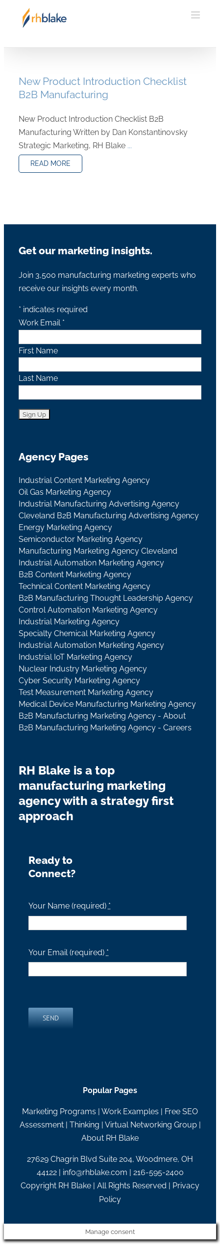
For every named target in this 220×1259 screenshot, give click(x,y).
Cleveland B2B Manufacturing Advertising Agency (109, 515)
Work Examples (130, 1111)
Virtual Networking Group (151, 1124)
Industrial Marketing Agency (69, 621)
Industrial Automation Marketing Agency (91, 562)
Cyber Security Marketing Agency (79, 680)
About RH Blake (110, 1138)
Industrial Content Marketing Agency (84, 480)
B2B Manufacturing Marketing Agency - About (102, 716)
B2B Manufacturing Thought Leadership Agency (106, 598)
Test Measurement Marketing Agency (86, 692)
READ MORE (50, 163)
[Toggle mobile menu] (196, 15)
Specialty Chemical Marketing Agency (87, 633)
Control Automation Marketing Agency (88, 610)
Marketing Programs (59, 1111)
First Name (38, 350)
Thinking (84, 1124)
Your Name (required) (69, 906)
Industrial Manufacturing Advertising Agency (99, 504)
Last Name (38, 378)
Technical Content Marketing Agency (84, 586)
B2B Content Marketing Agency (75, 574)
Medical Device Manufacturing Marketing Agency (107, 704)
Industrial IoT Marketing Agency (75, 657)
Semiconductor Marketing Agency (81, 539)
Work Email (42, 322)
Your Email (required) (68, 952)
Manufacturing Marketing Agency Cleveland (98, 551)
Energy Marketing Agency (65, 527)
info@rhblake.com (95, 1172)
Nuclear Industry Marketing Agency (83, 668)
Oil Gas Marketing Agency (65, 492)
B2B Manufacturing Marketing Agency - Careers (105, 727)
